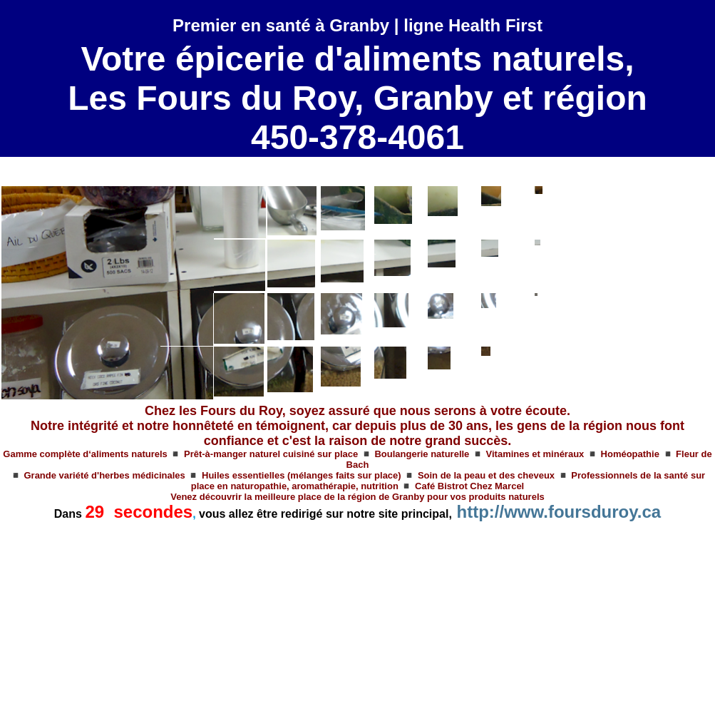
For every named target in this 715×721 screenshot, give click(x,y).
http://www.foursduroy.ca (559, 511)
